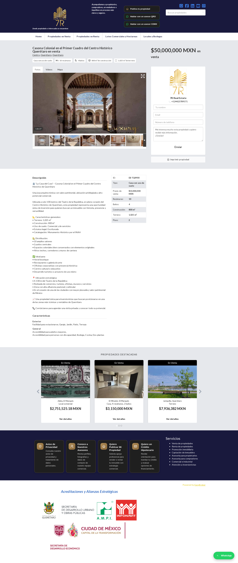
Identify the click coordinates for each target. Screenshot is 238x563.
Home (39, 36)
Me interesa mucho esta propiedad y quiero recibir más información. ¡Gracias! (178, 134)
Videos (49, 69)
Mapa (60, 69)
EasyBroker (200, 485)
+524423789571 (179, 101)
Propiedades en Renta (88, 36)
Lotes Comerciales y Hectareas (121, 36)
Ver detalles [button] (65, 419)
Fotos (38, 69)
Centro (36, 55)
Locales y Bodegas (153, 36)
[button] (36, 391)
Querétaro (46, 55)
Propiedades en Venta (59, 36)
